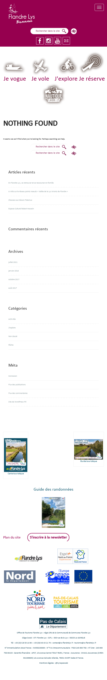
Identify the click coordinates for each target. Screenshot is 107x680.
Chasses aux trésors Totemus (20, 200)
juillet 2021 (12, 262)
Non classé (12, 336)
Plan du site (12, 538)
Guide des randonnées (53, 489)
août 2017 (12, 288)
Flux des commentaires (18, 393)
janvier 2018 (13, 271)
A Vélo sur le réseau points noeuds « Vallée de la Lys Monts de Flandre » (38, 191)
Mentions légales (46, 663)
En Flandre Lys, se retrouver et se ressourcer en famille (31, 183)
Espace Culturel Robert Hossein (21, 209)
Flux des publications (17, 385)
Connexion (12, 376)
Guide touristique (88, 461)
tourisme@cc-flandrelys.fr (85, 643)
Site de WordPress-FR (17, 402)
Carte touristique (16, 474)
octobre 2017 (13, 279)
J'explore (12, 328)
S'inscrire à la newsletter (48, 538)
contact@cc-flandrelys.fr (63, 643)
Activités (12, 319)
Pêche (10, 345)
